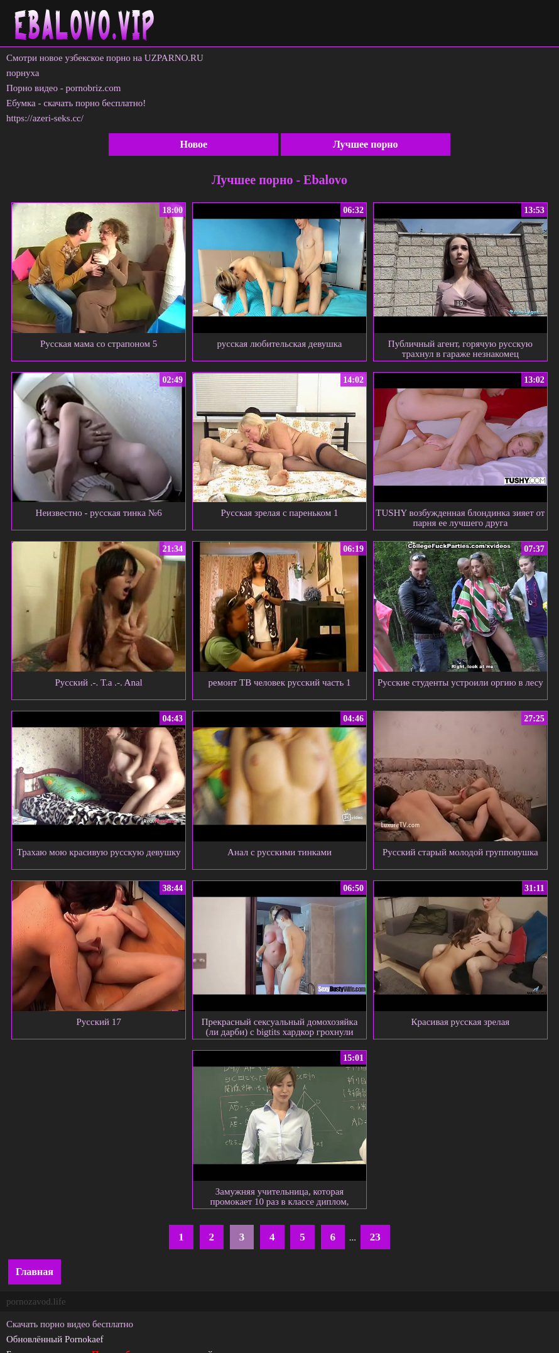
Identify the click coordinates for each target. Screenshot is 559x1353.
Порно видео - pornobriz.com (63, 88)
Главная (34, 1271)
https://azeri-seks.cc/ (45, 118)
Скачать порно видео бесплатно (69, 1324)
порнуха (23, 73)
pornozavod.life (36, 1301)
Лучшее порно (365, 144)
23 (375, 1237)
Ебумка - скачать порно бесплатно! (76, 103)
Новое (193, 144)
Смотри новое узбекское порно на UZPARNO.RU (105, 58)
